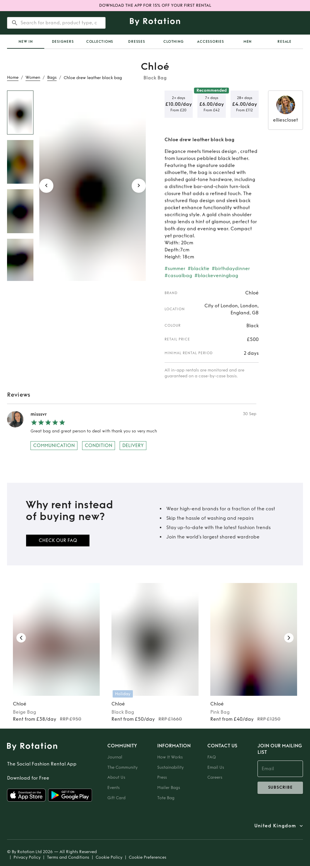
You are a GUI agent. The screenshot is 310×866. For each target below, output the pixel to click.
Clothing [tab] (173, 42)
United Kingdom (275, 826)
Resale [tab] (284, 42)
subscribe (280, 788)
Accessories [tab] (210, 42)
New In (25, 42)
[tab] (25, 42)
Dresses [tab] (136, 42)
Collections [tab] (99, 42)
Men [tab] (247, 42)
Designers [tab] (63, 42)
